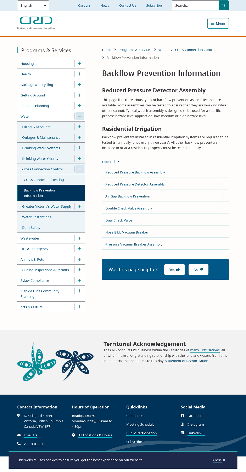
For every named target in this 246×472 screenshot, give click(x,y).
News (104, 5)
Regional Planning (35, 106)
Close (217, 460)
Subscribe (154, 5)
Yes (172, 269)
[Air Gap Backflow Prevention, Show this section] (165, 196)
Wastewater (30, 238)
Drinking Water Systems (41, 148)
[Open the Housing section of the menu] (80, 63)
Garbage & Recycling (37, 84)
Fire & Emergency (34, 249)
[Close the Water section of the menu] (80, 116)
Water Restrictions (36, 217)
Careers (84, 5)
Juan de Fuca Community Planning (40, 294)
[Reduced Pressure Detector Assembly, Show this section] (165, 184)
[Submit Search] (224, 5)
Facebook (197, 415)
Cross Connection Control (42, 169)
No (196, 269)
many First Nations (205, 350)
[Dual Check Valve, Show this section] (165, 220)
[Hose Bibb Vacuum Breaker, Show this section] (165, 232)
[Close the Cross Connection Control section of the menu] (80, 169)
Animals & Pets (32, 259)
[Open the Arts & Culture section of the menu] (80, 307)
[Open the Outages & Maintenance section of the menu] (80, 137)
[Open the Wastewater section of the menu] (80, 238)
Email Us (30, 435)
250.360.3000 (34, 444)
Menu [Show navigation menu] (220, 23)
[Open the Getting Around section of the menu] (80, 95)
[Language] (33, 5)
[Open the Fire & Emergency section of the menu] (80, 248)
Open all (108, 161)
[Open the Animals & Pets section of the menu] (80, 259)
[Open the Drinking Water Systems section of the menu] (80, 148)
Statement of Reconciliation (186, 361)
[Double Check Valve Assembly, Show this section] (165, 208)
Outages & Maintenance (41, 137)
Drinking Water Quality (40, 158)
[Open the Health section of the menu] (80, 74)
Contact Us (127, 5)
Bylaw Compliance (35, 280)
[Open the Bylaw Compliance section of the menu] (80, 280)
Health (26, 74)
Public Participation (141, 433)
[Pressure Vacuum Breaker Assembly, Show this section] (165, 244)
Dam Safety (31, 227)
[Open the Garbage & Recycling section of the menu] (80, 84)
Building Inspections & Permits (45, 270)
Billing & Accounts (36, 127)
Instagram (198, 424)
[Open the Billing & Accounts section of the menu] (80, 127)
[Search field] (195, 5)
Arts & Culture (32, 307)
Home (107, 49)
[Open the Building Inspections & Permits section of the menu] (80, 270)
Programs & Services (135, 49)
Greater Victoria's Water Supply (47, 206)
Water (25, 116)
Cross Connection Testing (44, 179)
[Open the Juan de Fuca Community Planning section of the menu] (80, 291)
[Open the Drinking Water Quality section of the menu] (80, 158)
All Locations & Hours (95, 435)
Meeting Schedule (140, 424)
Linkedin (196, 433)
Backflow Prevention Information (40, 193)
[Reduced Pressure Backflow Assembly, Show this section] (165, 172)
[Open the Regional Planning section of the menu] (80, 105)
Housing (27, 63)
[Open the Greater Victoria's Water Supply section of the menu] (80, 206)
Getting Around (33, 95)
